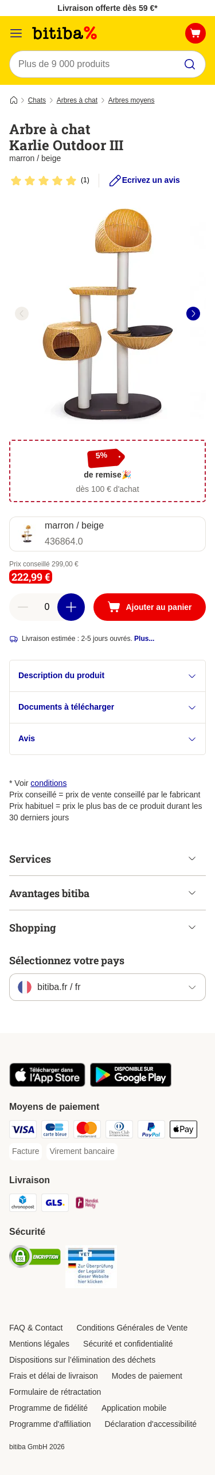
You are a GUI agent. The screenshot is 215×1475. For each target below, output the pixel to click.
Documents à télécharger (107, 707)
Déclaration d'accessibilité (150, 1424)
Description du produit (107, 675)
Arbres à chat (77, 100)
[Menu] (16, 33)
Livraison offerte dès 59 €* (107, 8)
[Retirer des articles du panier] (23, 607)
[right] (193, 313)
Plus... (144, 639)
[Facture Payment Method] (25, 1151)
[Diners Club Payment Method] (119, 1131)
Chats (37, 100)
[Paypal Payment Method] (151, 1131)
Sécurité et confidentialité (128, 1343)
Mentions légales (39, 1343)
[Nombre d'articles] (47, 607)
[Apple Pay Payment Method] (183, 1131)
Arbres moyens (131, 100)
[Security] (35, 1258)
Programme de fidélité (48, 1408)
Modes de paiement (147, 1375)
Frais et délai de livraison (53, 1375)
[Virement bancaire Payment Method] (81, 1151)
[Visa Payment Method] (23, 1131)
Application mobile (134, 1408)
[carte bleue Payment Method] (55, 1131)
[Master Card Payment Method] (87, 1131)
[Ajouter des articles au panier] (71, 607)
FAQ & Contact (35, 1327)
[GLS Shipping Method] (55, 1204)
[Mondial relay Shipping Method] (87, 1204)
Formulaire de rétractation (55, 1391)
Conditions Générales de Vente (131, 1327)
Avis (107, 739)
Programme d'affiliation (50, 1424)
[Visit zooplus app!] (47, 1084)
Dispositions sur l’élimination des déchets (82, 1359)
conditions (48, 783)
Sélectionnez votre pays (66, 960)
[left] (22, 313)
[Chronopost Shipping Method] (23, 1204)
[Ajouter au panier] (149, 607)
